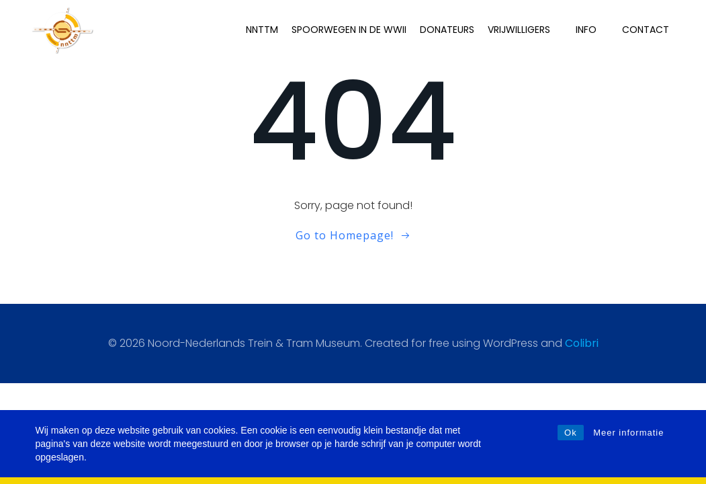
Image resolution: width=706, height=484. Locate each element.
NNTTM (262, 29)
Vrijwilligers (525, 29)
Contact (645, 29)
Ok (570, 433)
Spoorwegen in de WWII (349, 29)
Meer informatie (628, 433)
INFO (592, 29)
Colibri (582, 343)
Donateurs (447, 29)
